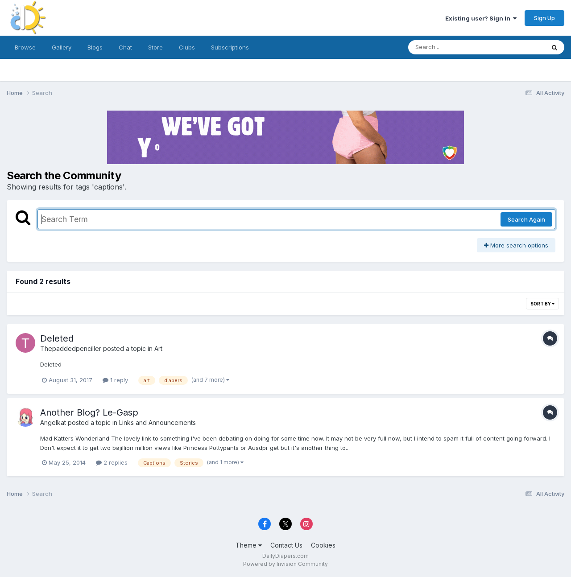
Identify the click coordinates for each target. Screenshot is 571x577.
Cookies (323, 545)
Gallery (61, 47)
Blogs (95, 47)
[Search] (452, 47)
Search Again (526, 219)
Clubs (187, 47)
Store (155, 47)
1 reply (115, 379)
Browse (25, 47)
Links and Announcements (157, 422)
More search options (516, 245)
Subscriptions (230, 47)
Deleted (57, 338)
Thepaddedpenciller (70, 348)
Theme (249, 545)
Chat (125, 47)
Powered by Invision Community (285, 564)
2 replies (112, 462)
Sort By (542, 303)
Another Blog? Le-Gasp (89, 412)
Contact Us (286, 545)
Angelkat (53, 422)
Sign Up (544, 17)
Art (158, 348)
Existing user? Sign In (481, 18)
